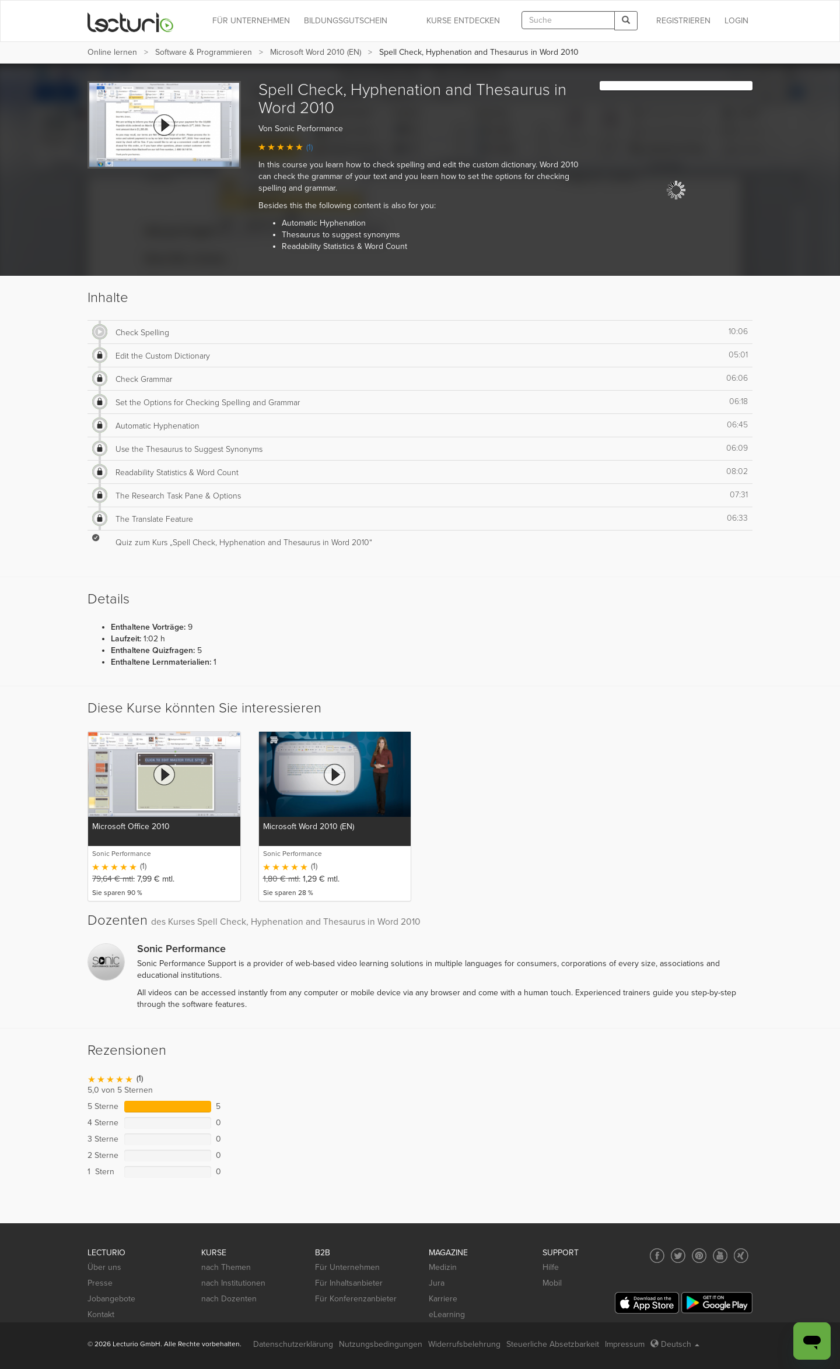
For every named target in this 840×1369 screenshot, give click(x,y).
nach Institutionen (233, 1283)
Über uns (104, 1267)
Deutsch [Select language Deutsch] (674, 1344)
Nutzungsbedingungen (380, 1344)
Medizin (443, 1267)
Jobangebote (111, 1299)
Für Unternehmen (347, 1267)
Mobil (552, 1283)
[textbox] (568, 20)
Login (736, 21)
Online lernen (112, 52)
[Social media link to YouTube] (720, 1255)
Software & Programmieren (203, 52)
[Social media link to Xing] (741, 1255)
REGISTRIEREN (683, 21)
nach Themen (226, 1267)
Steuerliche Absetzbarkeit (552, 1344)
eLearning (447, 1314)
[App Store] (647, 1303)
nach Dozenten (229, 1299)
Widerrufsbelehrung (464, 1344)
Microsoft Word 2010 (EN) (315, 52)
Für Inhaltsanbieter (349, 1283)
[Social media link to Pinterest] (699, 1255)
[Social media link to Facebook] (657, 1255)
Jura (436, 1283)
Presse (100, 1283)
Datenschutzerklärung (293, 1344)
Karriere (443, 1299)
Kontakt (101, 1314)
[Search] (626, 20)
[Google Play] (716, 1303)
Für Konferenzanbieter (356, 1299)
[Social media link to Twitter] (678, 1255)
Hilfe (550, 1267)
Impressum (625, 1344)
